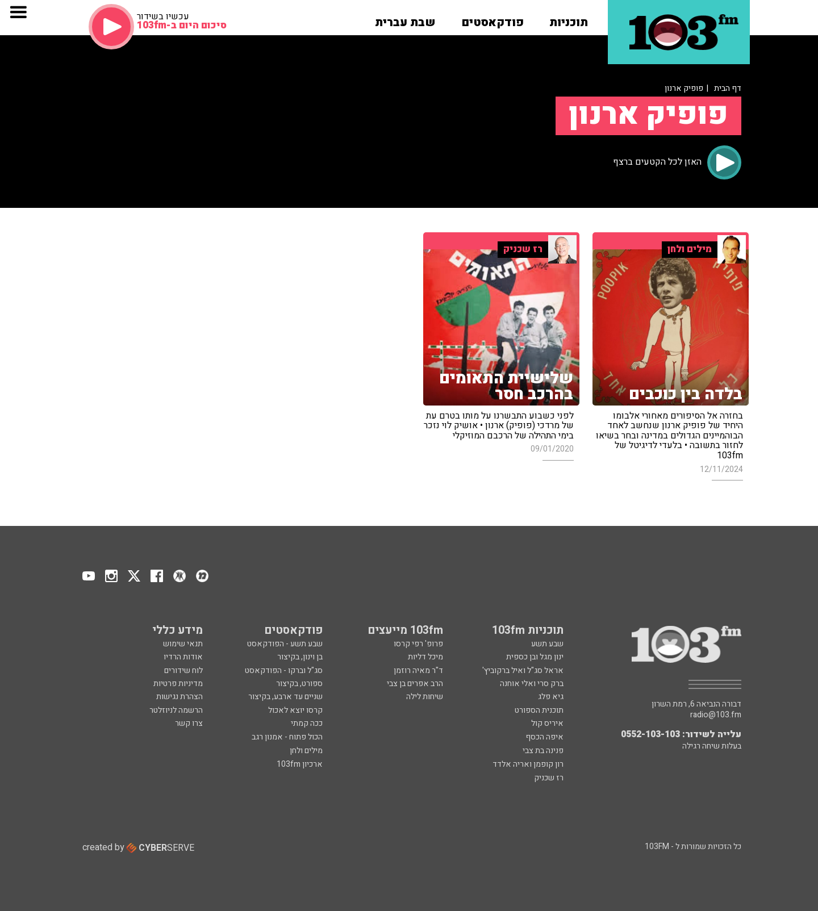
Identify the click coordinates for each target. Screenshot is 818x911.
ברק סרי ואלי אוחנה (532, 683)
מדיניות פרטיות (178, 683)
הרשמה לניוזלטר (176, 710)
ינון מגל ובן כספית (535, 657)
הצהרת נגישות (179, 696)
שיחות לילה (424, 696)
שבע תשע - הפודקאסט (285, 644)
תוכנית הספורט (539, 710)
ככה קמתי (307, 723)
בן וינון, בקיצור (300, 657)
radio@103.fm (715, 715)
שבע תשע (547, 644)
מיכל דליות (425, 657)
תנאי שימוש (183, 644)
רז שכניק (549, 778)
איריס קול (547, 723)
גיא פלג (551, 696)
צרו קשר (189, 723)
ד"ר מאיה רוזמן (418, 670)
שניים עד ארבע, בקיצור (285, 696)
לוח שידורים (183, 670)
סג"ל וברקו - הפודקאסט (284, 670)
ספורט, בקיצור (299, 683)
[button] (568, 19)
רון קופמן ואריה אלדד (528, 764)
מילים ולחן (306, 750)
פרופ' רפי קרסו (418, 644)
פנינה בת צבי (543, 750)
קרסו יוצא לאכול (295, 710)
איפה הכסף (544, 737)
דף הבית (727, 88)
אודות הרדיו (183, 657)
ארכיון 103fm (300, 764)
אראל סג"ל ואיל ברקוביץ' (523, 670)
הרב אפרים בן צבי (415, 683)
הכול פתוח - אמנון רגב (287, 737)
